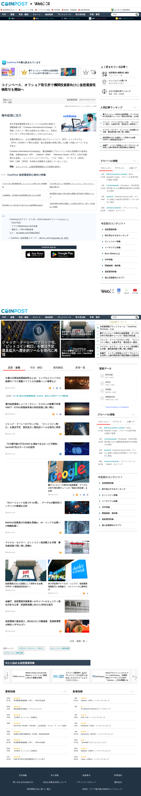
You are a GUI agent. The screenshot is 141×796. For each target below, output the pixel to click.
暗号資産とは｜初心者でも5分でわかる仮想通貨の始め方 (22, 205)
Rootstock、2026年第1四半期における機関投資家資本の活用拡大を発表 (123, 188)
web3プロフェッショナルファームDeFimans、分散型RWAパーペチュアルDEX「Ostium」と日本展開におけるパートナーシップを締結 (116, 679)
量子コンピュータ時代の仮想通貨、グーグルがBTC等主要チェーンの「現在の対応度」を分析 (67, 488)
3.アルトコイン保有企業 (14, 653)
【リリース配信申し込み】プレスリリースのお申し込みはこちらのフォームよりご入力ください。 (76, 676)
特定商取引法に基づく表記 (39, 789)
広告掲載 (23, 775)
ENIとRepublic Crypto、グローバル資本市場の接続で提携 (122, 177)
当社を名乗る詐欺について (54, 782)
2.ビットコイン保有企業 (60, 648)
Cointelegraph (113, 185)
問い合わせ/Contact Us (23, 782)
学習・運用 (95, 14)
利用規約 (118, 775)
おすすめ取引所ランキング (120, 91)
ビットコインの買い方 (118, 81)
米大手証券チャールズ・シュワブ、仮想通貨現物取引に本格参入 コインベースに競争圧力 (67, 587)
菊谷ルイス (7, 100)
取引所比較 (80, 14)
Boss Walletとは (112, 254)
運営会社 (118, 782)
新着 (12, 14)
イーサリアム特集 (42, 10)
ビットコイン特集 (26, 10)
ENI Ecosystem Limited (117, 174)
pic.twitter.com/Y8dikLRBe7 (28, 233)
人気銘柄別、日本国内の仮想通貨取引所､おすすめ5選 (21, 195)
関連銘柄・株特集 (113, 266)
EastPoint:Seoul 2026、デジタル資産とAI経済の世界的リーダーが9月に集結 (123, 199)
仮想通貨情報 (72, 100)
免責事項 (86, 775)
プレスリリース (64, 14)
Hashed (110, 196)
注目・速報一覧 (77, 641)
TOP (4, 14)
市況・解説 (23, 14)
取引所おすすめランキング (116, 235)
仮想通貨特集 (111, 229)
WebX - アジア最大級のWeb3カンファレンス (102, 789)
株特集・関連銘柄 (69, 10)
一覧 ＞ (136, 322)
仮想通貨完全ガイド (9, 10)
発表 (10, 102)
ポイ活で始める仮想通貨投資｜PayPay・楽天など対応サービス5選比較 (40, 396)
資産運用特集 (84, 10)
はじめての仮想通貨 (120, 9)
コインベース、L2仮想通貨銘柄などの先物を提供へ (38, 167)
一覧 (134, 107)
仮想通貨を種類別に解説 (119, 73)
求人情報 (55, 775)
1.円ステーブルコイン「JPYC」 (31, 648)
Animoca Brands (114, 208)
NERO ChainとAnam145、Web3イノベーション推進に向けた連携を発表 (36, 675)
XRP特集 (56, 10)
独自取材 (49, 14)
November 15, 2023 (59, 238)
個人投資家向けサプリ (114, 278)
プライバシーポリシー (86, 782)
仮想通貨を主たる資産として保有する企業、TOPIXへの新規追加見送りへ (25, 585)
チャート (37, 14)
